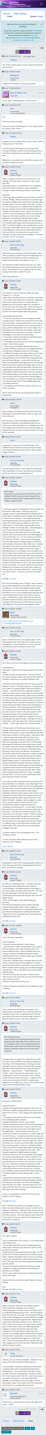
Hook (40, 16)
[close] (41, 24)
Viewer (13, 136)
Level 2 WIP (6, 846)
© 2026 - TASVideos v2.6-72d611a (12, 1428)
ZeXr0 (12, 440)
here (12, 579)
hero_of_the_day (17, 245)
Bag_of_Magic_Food (18, 92)
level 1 (11, 295)
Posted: (11, 56)
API (33, 1428)
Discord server (20, 38)
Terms (27, 1428)
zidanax (13, 170)
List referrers (6, 1432)
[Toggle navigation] (41, 4)
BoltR (12, 612)
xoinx (12, 403)
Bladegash (14, 75)
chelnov (13, 60)
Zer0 (12, 108)
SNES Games (20, 13)
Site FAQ (36, 31)
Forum (6, 13)
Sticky (12, 1353)
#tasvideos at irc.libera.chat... (22, 40)
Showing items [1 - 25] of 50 (27, 48)
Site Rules (34, 35)
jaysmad (13, 1393)
